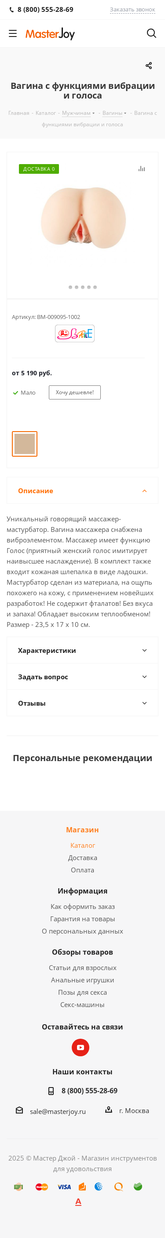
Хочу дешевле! (75, 392)
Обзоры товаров (82, 952)
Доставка (82, 857)
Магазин (82, 830)
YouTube (80, 1047)
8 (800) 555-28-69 (89, 1090)
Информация (82, 891)
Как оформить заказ (83, 906)
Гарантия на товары (82, 918)
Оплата (82, 869)
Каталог (82, 845)
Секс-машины (82, 1004)
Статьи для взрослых (83, 967)
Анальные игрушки (82, 979)
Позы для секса (82, 992)
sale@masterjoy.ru (58, 1111)
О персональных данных (82, 931)
